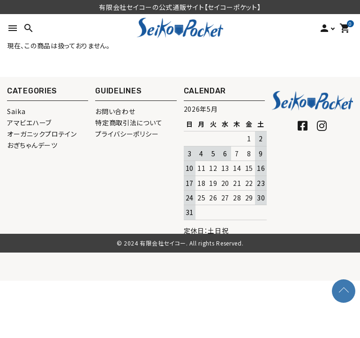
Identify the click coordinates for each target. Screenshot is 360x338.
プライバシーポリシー (126, 133)
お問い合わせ (115, 111)
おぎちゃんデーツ (32, 145)
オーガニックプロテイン (42, 133)
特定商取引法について (128, 122)
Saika (16, 111)
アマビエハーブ (29, 122)
